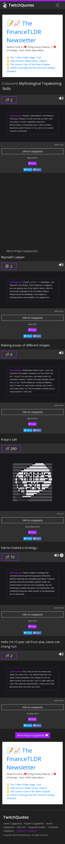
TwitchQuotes (18, 5)
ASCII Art (21, 827)
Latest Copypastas (12, 823)
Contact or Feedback (26, 830)
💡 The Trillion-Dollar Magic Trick (24, 57)
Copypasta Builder (37, 827)
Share (37, 169)
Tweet (28, 169)
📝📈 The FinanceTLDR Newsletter (24, 31)
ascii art (60, 513)
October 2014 (33, 713)
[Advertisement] (32, 212)
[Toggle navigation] (57, 5)
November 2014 (32, 526)
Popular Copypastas (34, 823)
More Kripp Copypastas (32, 735)
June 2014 (32, 324)
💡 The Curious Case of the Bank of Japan (28, 64)
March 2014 (32, 158)
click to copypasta (32, 151)
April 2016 (32, 621)
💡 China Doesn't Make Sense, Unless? (27, 60)
